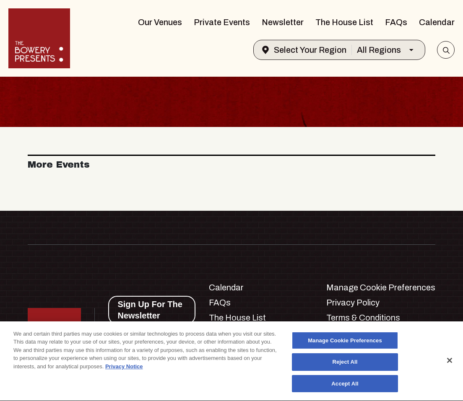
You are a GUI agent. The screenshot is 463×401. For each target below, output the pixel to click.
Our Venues (160, 22)
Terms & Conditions (363, 317)
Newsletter (283, 22)
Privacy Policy (353, 302)
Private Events (222, 22)
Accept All (344, 385)
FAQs (396, 22)
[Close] (449, 361)
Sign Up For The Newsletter (149, 310)
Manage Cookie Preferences (380, 287)
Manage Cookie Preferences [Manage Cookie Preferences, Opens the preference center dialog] (345, 342)
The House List (344, 22)
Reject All (344, 363)
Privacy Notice (124, 368)
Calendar (437, 22)
